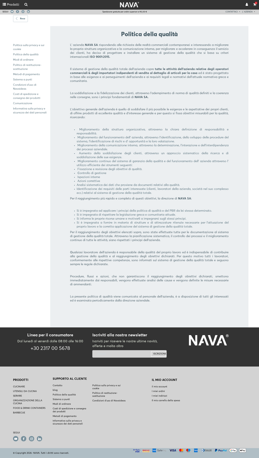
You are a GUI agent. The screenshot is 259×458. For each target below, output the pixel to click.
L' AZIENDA (247, 12)
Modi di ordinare (23, 59)
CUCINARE (19, 387)
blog (55, 390)
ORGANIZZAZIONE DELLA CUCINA (27, 402)
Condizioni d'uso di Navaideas (109, 401)
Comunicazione (22, 103)
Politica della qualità (25, 54)
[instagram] (23, 11)
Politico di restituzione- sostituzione (104, 394)
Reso (22, 19)
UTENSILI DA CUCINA (25, 391)
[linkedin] (28, 11)
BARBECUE (19, 413)
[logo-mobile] (26, 4)
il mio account (159, 387)
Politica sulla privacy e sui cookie (106, 387)
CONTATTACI (231, 12)
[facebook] (17, 11)
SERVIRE (17, 396)
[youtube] (12, 11)
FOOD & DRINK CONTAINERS (29, 408)
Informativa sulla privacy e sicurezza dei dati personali (68, 422)
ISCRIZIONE (159, 354)
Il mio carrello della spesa (166, 400)
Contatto (57, 385)
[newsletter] (116, 354)
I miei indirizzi (159, 396)
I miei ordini (158, 391)
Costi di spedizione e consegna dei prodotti (69, 410)
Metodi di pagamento (26, 74)
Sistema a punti (22, 79)
